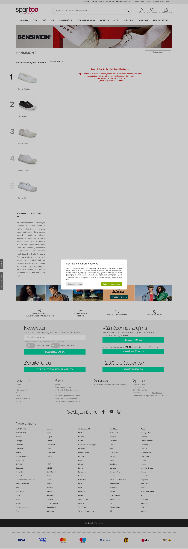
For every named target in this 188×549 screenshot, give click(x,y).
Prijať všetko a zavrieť (111, 284)
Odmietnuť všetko (75, 284)
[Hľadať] (127, 10)
